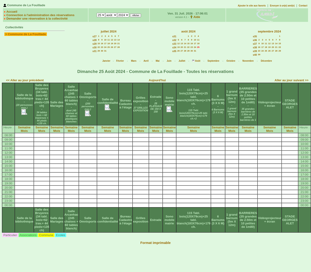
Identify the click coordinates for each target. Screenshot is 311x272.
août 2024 (188, 31)
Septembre (213, 61)
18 (108, 43)
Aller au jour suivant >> (291, 80)
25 (108, 47)
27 (115, 47)
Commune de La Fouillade (27, 34)
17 (105, 43)
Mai (158, 61)
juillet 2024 (108, 31)
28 (118, 47)
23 (102, 47)
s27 (95, 36)
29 (98, 51)
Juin (169, 61)
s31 (95, 51)
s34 (174, 47)
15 (98, 43)
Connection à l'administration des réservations (40, 15)
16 (102, 43)
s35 (174, 51)
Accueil (11, 11)
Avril (146, 61)
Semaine (24, 127)
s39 (255, 51)
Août (197, 61)
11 (108, 40)
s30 (95, 47)
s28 (95, 40)
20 (115, 43)
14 (118, 40)
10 (105, 40)
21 (118, 43)
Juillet (181, 61)
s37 (255, 43)
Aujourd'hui (157, 80)
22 (98, 47)
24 (105, 47)
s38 (255, 47)
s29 (95, 43)
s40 (255, 54)
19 (112, 43)
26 (112, 47)
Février (120, 61)
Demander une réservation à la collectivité (37, 18)
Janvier (106, 61)
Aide (196, 17)
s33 (174, 43)
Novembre (248, 61)
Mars (133, 61)
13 (115, 40)
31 (105, 51)
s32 (174, 40)
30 (102, 51)
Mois (24, 131)
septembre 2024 (269, 31)
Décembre (266, 61)
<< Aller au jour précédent (25, 80)
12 (112, 40)
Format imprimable (155, 243)
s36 (255, 40)
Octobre (230, 61)
